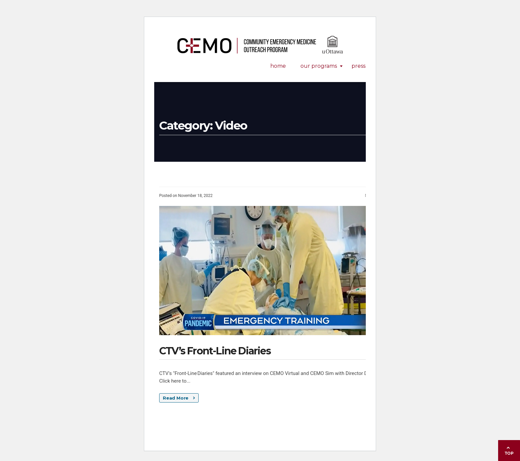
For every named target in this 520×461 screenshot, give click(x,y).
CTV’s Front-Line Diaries (215, 351)
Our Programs (318, 66)
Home (278, 66)
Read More (179, 398)
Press (358, 66)
